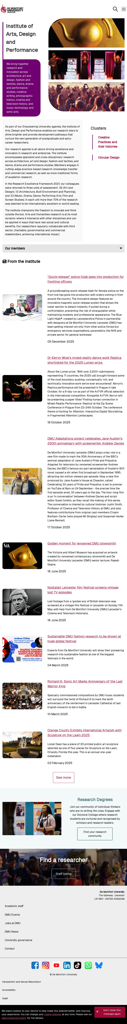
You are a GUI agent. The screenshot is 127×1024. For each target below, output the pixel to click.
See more (63, 777)
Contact (10, 948)
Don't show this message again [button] (112, 1012)
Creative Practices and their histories (107, 142)
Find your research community (95, 833)
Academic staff (14, 906)
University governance (18, 940)
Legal (5, 998)
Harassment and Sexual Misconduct (21, 981)
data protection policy (14, 1018)
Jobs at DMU (13, 923)
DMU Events (12, 914)
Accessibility (9, 990)
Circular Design (109, 157)
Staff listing (63, 874)
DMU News (11, 931)
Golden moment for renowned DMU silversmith (81, 543)
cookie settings (52, 1014)
